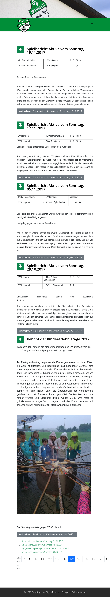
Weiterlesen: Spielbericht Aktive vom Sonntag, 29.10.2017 (50, 331)
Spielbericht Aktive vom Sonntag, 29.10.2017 (55, 267)
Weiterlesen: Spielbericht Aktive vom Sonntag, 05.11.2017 (50, 257)
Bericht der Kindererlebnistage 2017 (59, 339)
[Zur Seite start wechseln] (24, 559)
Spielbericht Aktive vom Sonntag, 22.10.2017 (43, 541)
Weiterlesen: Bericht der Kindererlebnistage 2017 (47, 534)
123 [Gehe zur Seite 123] (93, 558)
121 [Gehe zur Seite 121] (79, 558)
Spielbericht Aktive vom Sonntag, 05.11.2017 (55, 187)
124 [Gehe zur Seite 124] (101, 558)
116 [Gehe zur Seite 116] (42, 558)
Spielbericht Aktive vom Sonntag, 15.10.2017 (43, 544)
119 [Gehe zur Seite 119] (64, 558)
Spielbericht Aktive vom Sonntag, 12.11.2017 (55, 126)
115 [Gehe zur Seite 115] (35, 558)
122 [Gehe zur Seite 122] (86, 558)
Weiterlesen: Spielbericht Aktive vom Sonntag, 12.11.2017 (50, 177)
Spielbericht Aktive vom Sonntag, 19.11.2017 (55, 50)
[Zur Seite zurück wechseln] (29, 559)
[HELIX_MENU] (92, 24)
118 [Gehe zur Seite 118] (57, 558)
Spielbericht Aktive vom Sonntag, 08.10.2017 (43, 552)
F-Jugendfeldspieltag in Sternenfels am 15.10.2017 (45, 548)
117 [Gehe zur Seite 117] (50, 558)
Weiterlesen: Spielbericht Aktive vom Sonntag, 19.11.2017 (50, 111)
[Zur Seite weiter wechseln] (106, 559)
